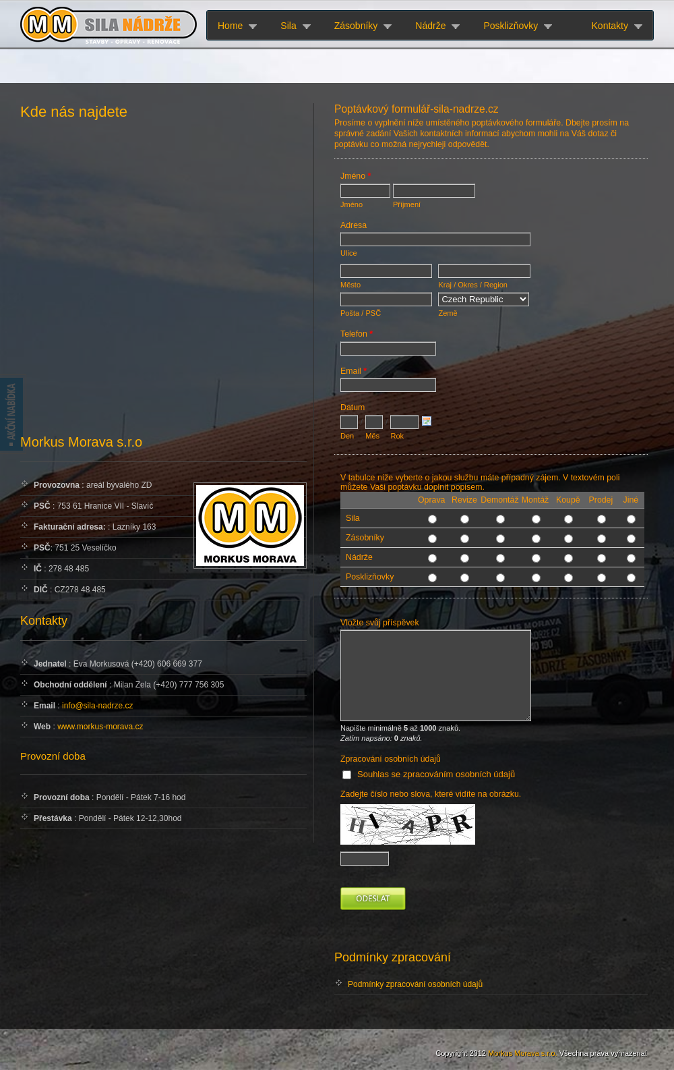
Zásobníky (356, 25)
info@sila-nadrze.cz (97, 705)
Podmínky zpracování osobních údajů (415, 984)
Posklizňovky (510, 25)
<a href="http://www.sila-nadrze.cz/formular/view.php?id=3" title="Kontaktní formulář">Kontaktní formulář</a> (491, 525)
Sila (288, 25)
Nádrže (430, 25)
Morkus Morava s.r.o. (522, 1053)
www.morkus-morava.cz (100, 726)
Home (230, 25)
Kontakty (610, 25)
